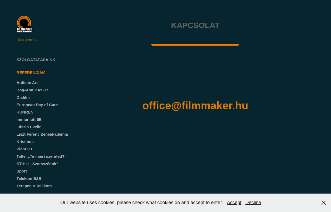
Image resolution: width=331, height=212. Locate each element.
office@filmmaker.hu (195, 106)
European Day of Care (37, 104)
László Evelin (29, 127)
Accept (234, 202)
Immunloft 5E (29, 119)
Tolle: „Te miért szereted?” (42, 156)
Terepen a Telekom (34, 186)
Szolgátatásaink (36, 59)
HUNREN (25, 112)
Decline (253, 202)
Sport (22, 171)
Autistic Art (27, 82)
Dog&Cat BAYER (32, 90)
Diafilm (23, 97)
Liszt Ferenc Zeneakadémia (42, 134)
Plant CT (25, 149)
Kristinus (25, 141)
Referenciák (31, 72)
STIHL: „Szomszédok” (37, 163)
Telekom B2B (29, 178)
